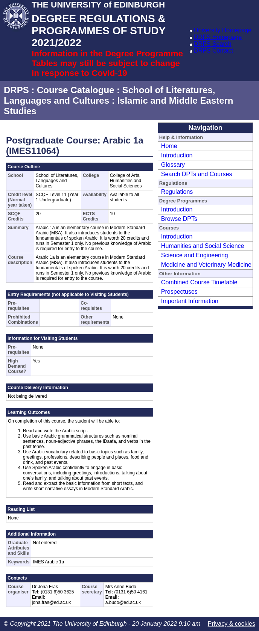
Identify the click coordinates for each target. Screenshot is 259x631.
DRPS (16, 90)
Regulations (177, 192)
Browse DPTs (179, 219)
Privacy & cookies (231, 623)
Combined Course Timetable (199, 282)
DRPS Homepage (218, 37)
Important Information (189, 301)
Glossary (173, 165)
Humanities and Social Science (202, 246)
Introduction (177, 155)
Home (169, 146)
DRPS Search (213, 44)
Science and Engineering (194, 255)
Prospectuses (179, 291)
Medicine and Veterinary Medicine (206, 264)
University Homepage (222, 30)
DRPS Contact (213, 50)
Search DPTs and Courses (196, 174)
